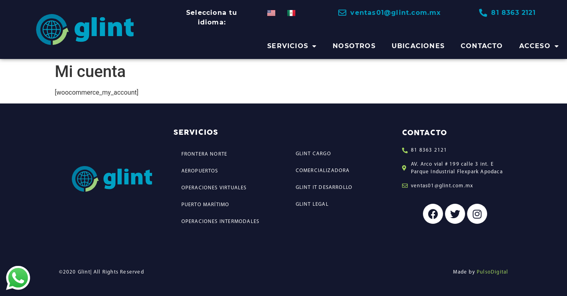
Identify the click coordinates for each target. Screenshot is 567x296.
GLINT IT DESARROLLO (324, 187)
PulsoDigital (492, 272)
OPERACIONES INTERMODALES (220, 221)
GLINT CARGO (313, 153)
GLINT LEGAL (312, 204)
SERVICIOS (292, 46)
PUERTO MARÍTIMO (205, 204)
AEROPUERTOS (199, 171)
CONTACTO (482, 46)
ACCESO (539, 46)
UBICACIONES (418, 46)
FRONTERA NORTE (204, 154)
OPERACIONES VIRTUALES (214, 188)
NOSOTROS (354, 46)
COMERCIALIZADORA (323, 170)
